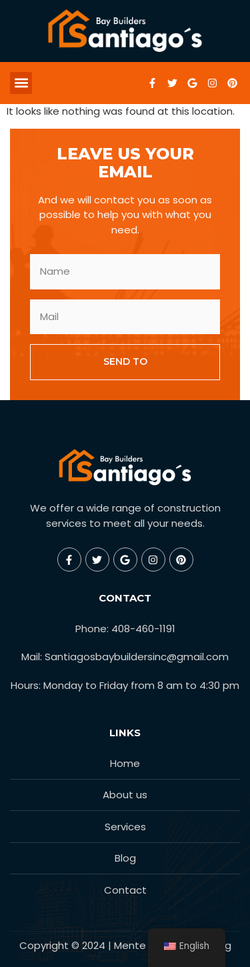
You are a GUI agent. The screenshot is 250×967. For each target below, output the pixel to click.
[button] (21, 83)
